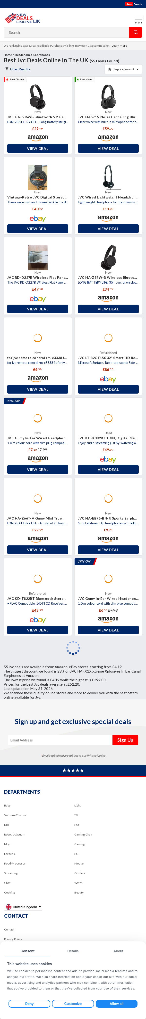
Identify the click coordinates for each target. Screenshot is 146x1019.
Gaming (79, 844)
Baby (7, 805)
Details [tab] (72, 951)
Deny (29, 1004)
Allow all (116, 1004)
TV (76, 815)
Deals (133, 4)
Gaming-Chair (83, 834)
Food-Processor (15, 863)
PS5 (76, 825)
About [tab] (118, 951)
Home (8, 55)
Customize (73, 1004)
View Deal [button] (37, 148)
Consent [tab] (28, 951)
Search (135, 32)
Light (77, 805)
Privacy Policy (13, 939)
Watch (78, 883)
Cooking (9, 892)
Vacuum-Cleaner (15, 815)
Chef (7, 883)
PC (76, 854)
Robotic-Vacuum (14, 834)
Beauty (79, 892)
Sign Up (125, 740)
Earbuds (9, 854)
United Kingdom (22, 907)
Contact (9, 929)
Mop (7, 844)
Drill (6, 825)
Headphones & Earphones (32, 55)
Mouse (79, 863)
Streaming (10, 873)
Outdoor (80, 873)
